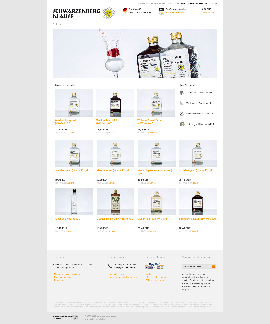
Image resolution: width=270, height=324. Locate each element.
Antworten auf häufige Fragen (123, 277)
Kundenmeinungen (63, 277)
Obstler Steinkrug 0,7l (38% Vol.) (115, 218)
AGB (148, 274)
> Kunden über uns (175, 12)
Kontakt (141, 3)
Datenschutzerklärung (156, 277)
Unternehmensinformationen (67, 274)
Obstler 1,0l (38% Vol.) (68, 218)
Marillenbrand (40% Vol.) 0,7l (71, 170)
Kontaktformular (116, 274)
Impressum (59, 280)
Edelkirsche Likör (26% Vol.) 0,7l (197, 218)
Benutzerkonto (162, 3)
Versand (71, 133)
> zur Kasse (208, 12)
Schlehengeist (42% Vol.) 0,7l (195, 170)
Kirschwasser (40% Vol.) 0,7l (113, 170)
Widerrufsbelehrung (155, 280)
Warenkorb (174, 3)
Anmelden (150, 3)
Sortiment (57, 24)
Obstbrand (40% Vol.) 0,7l (152, 218)
